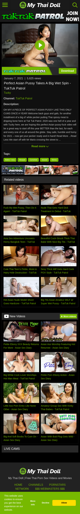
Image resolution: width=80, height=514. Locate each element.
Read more (40, 146)
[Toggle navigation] (5, 5)
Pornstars (57, 484)
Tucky (7, 92)
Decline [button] (45, 503)
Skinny (54, 160)
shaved (44, 160)
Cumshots (33, 160)
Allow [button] (64, 503)
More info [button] (32, 503)
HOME (18, 484)
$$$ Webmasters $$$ (50, 488)
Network (22, 488)
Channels (35, 484)
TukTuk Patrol (24, 98)
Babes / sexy (10, 160)
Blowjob (22, 160)
